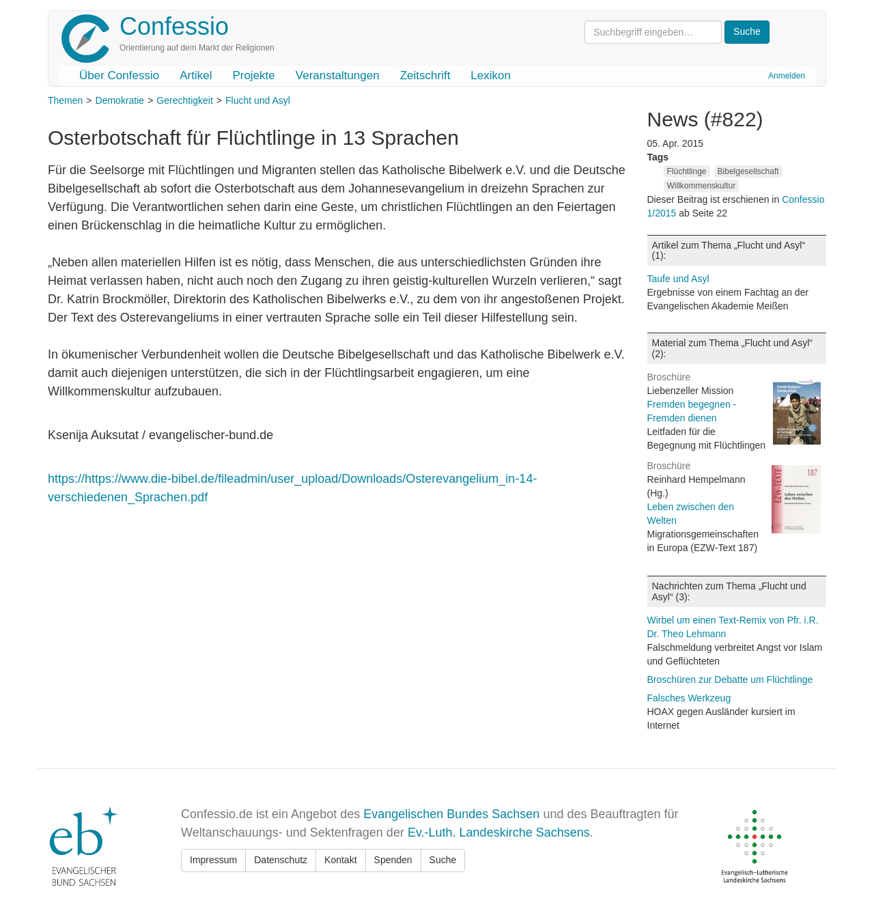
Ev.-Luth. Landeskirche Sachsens (499, 832)
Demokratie (120, 100)
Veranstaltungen (338, 75)
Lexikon (490, 75)
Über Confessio (119, 75)
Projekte (253, 75)
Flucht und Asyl (257, 100)
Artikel (196, 75)
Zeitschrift (425, 75)
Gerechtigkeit (184, 100)
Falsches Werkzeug (689, 697)
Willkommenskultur (701, 186)
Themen (65, 100)
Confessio (174, 26)
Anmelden (786, 76)
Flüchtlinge (687, 171)
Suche (443, 859)
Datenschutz (280, 859)
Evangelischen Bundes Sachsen (451, 814)
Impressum (213, 859)
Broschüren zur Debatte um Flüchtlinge (730, 679)
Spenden (393, 859)
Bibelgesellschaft (748, 171)
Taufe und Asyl (678, 278)
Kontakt (340, 859)
